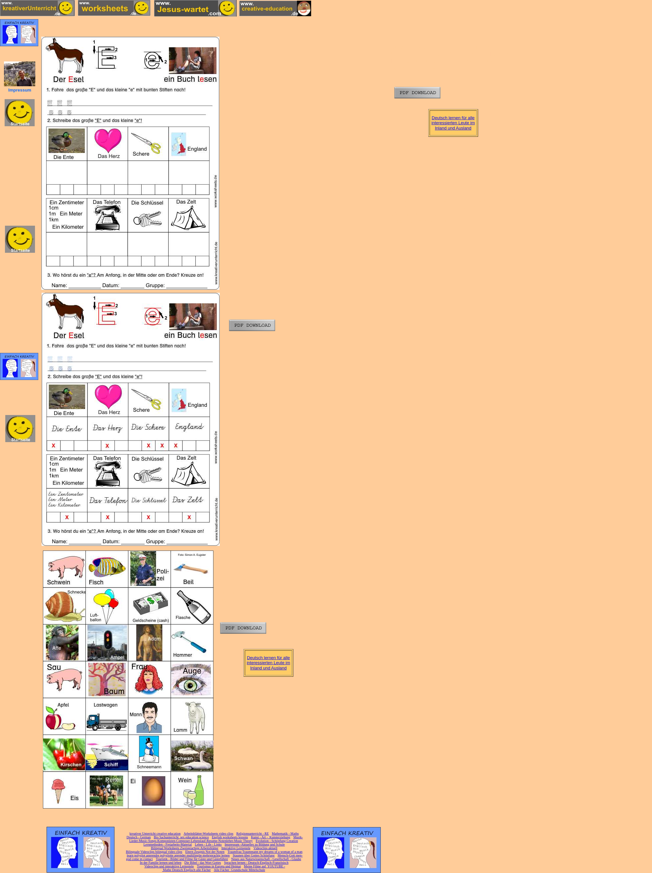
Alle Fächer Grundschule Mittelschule (239, 870)
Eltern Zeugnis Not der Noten (204, 852)
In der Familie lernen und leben (160, 862)
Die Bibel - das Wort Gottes (202, 862)
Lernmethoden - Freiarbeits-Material (168, 844)
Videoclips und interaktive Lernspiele (169, 866)
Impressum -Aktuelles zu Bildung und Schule (255, 844)
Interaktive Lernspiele (235, 848)
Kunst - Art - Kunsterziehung (270, 837)
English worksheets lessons (230, 837)
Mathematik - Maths (285, 833)
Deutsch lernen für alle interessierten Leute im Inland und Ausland (453, 123)
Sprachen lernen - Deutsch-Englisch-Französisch (256, 862)
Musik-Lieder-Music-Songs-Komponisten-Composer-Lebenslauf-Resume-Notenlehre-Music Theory (216, 839)
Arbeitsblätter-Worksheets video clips (208, 833)
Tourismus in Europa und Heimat (219, 866)
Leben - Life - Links (208, 844)
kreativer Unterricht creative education (155, 833)
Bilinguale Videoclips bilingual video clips (154, 852)
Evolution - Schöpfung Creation (277, 841)
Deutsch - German (138, 837)
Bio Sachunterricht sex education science (181, 837)
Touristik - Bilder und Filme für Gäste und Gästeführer (192, 859)
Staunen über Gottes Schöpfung (254, 855)
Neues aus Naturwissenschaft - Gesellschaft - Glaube (266, 859)
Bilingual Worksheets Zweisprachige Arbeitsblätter (184, 848)
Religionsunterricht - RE (252, 833)
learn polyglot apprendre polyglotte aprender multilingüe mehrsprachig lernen (178, 855)
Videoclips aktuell (265, 848)
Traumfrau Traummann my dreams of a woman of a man (264, 852)
